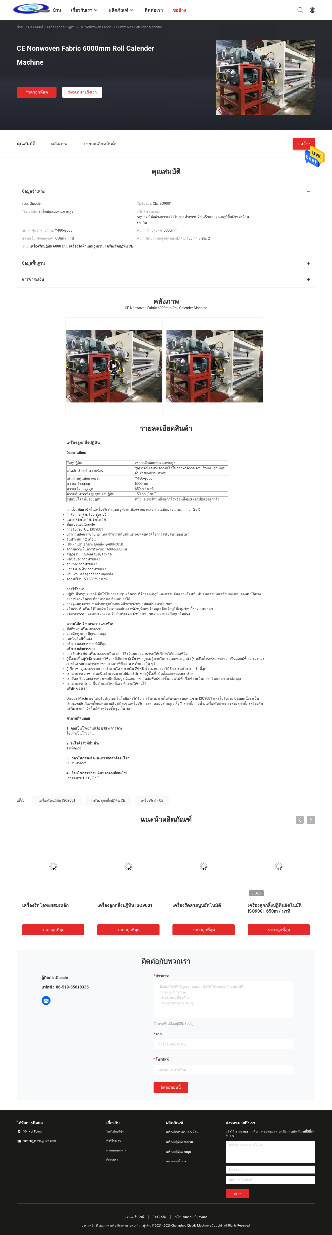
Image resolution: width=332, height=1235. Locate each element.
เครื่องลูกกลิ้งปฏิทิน (61, 27)
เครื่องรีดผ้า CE (152, 800)
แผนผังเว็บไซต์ (134, 1217)
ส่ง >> (237, 1193)
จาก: (159, 1034)
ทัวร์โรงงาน (113, 1141)
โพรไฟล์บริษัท (115, 1131)
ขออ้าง (304, 143)
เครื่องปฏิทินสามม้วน (179, 1142)
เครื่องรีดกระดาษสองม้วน (182, 1132)
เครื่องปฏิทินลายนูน (178, 1152)
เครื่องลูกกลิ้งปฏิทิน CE (108, 800)
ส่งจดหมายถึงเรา (82, 92)
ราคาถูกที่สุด (37, 92)
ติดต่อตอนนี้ (171, 1087)
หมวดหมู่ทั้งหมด (176, 1161)
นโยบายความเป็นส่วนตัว (191, 1217)
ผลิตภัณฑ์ (35, 27)
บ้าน (20, 27)
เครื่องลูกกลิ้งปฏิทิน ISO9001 (125, 905)
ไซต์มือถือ (159, 1217)
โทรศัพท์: (162, 1059)
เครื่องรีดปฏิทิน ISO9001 (57, 800)
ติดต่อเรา (112, 1160)
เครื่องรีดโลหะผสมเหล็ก (45, 905)
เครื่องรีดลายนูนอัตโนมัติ (196, 905)
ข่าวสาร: (162, 976)
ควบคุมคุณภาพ (116, 1150)
